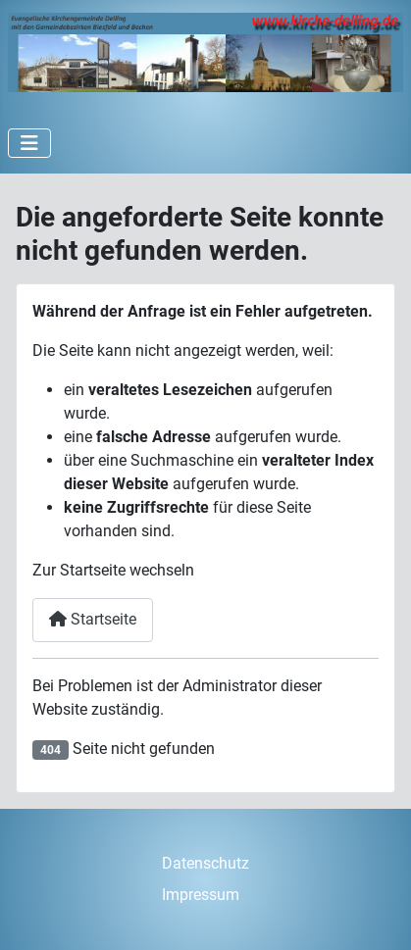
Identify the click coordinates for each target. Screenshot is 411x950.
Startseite (92, 619)
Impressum (200, 894)
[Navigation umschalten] (29, 143)
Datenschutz (205, 863)
